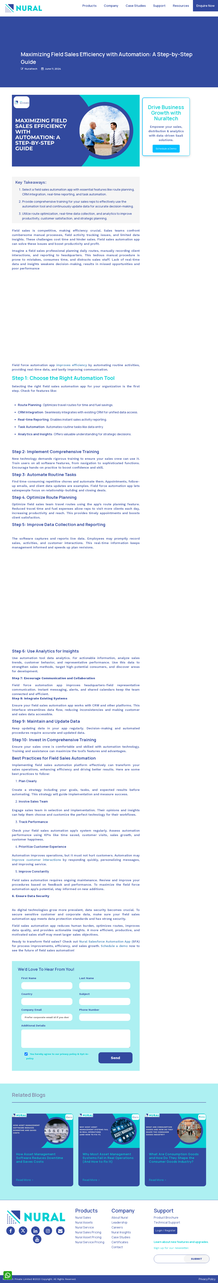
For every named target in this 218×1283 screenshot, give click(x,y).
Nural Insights (121, 1232)
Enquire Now (205, 6)
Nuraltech (31, 69)
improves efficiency (71, 365)
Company (111, 6)
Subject (84, 994)
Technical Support (167, 1222)
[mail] (60, 1230)
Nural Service (84, 1227)
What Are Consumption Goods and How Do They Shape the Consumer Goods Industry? (174, 1158)
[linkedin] (35, 1230)
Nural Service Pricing (89, 1242)
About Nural (120, 1217)
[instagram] (48, 1230)
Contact (117, 1247)
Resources (181, 6)
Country (26, 994)
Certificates (120, 1242)
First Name (28, 978)
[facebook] (10, 1230)
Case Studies (136, 6)
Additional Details (33, 1025)
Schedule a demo (114, 946)
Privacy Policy (207, 1279)
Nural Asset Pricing (88, 1237)
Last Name (86, 978)
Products (89, 6)
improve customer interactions (36, 860)
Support (159, 6)
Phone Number (89, 1009)
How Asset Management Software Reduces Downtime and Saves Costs (39, 1158)
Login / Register (165, 1230)
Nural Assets (84, 1222)
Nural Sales (83, 1217)
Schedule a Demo (166, 148)
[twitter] (23, 1230)
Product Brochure (166, 1217)
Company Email (31, 1009)
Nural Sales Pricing (88, 1232)
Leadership (120, 1222)
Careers (117, 1227)
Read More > (25, 1180)
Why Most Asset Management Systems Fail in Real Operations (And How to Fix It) (108, 1158)
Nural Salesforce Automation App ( (106, 941)
